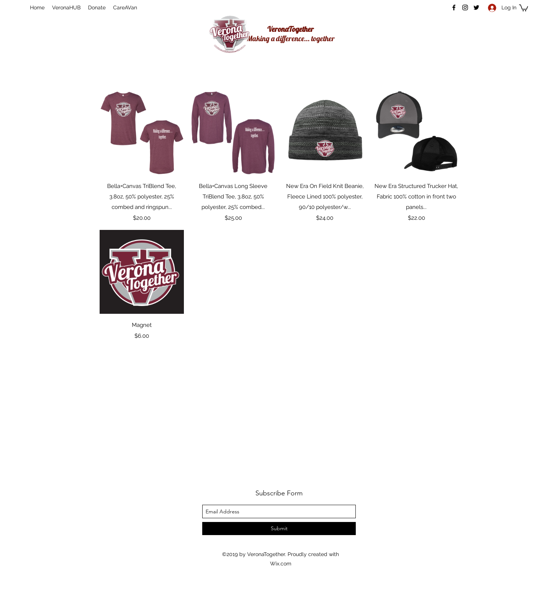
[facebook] (454, 7)
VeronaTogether (290, 29)
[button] (523, 7)
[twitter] (476, 7)
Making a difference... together (290, 38)
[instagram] (465, 7)
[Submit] (279, 528)
